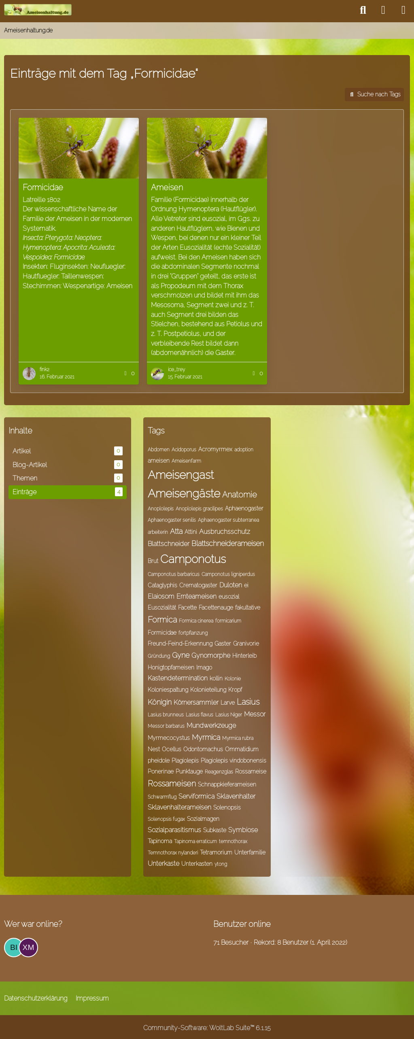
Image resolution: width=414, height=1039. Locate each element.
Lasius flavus (199, 715)
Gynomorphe (210, 655)
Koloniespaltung (168, 689)
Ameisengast (181, 475)
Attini (191, 532)
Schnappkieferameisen (227, 784)
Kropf (235, 689)
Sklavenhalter (236, 796)
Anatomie (239, 494)
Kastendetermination (178, 678)
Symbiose (243, 830)
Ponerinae (161, 771)
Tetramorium (216, 852)
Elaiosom (161, 596)
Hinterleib (244, 655)
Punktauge (189, 771)
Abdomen (159, 450)
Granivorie (246, 643)
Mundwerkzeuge (211, 725)
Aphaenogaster (244, 508)
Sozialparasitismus (174, 830)
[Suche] (363, 10)
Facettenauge (216, 607)
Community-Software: (207, 1028)
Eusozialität (162, 607)
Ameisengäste (184, 493)
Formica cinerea (196, 621)
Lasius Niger (228, 715)
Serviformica (196, 796)
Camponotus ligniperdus (228, 574)
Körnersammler (196, 702)
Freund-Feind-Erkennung (180, 643)
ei (246, 585)
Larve (228, 702)
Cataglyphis (162, 585)
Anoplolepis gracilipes (199, 509)
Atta (176, 531)
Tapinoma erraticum (195, 841)
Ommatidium (242, 749)
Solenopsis (227, 807)
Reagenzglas (219, 772)
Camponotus (193, 559)
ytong (220, 864)
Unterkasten (196, 864)
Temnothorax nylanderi (173, 853)
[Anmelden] (383, 10)
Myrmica (206, 737)
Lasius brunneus (166, 715)
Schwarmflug (162, 797)
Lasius (248, 702)
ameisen (159, 460)
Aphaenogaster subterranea (228, 520)
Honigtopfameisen (171, 667)
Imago (204, 667)
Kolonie (233, 679)
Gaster (222, 643)
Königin (160, 702)
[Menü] (403, 10)
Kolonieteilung (208, 689)
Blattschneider (168, 544)
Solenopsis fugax (166, 819)
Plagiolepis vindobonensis (233, 760)
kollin (216, 678)
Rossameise (250, 771)
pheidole (159, 760)
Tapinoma (160, 841)
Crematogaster (198, 585)
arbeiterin (158, 532)
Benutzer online (242, 924)
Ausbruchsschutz (224, 531)
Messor (254, 714)
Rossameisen (172, 783)
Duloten (230, 585)
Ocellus (171, 749)
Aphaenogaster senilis (172, 520)
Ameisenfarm (186, 461)
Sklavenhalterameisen (179, 807)
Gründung (159, 656)
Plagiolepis (185, 760)
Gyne (180, 655)
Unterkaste (163, 863)
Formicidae (162, 632)
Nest (154, 749)
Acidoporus (184, 450)
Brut (153, 561)
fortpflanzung (193, 633)
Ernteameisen (196, 596)
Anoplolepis (161, 509)
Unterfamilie (249, 852)
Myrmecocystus (169, 738)
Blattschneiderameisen (227, 543)
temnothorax (233, 841)
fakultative (247, 607)
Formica (162, 620)
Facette (187, 607)
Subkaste (214, 830)
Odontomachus (203, 749)
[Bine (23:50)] (13, 947)
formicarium (228, 621)
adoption (243, 450)
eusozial (229, 596)
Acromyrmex (215, 449)
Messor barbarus (166, 726)
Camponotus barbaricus (174, 574)
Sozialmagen (203, 819)
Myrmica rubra (237, 738)
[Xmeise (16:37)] (28, 947)
